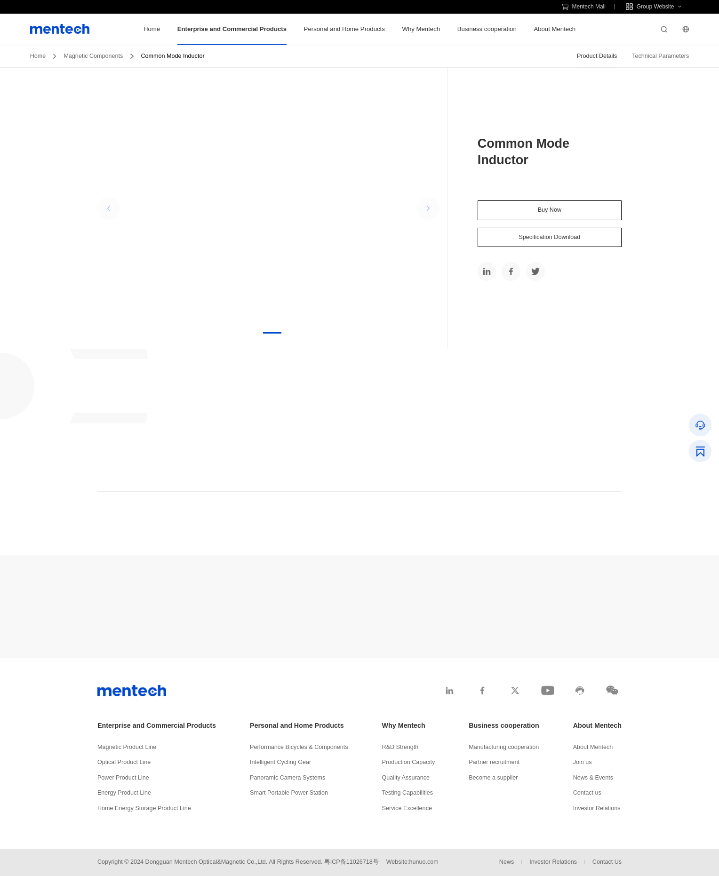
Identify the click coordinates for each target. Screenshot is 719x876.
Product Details (597, 56)
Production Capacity (408, 762)
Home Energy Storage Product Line (144, 808)
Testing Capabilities (407, 792)
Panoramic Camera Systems (287, 777)
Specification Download (549, 237)
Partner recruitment (494, 762)
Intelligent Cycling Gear (280, 762)
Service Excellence (407, 808)
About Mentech (554, 28)
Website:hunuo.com (412, 862)
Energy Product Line (124, 792)
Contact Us (607, 862)
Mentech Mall (583, 6)
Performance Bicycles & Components (299, 747)
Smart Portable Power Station (289, 792)
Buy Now (549, 210)
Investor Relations (597, 808)
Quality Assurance (406, 777)
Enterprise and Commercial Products (232, 28)
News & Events (593, 777)
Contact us (587, 792)
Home (152, 28)
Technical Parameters (660, 56)
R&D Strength (400, 747)
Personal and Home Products (344, 28)
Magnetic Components (93, 56)
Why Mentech (421, 28)
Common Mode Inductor (173, 56)
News (506, 862)
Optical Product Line (124, 762)
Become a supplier (493, 777)
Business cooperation (487, 28)
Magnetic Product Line (126, 747)
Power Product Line (123, 777)
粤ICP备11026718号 (351, 862)
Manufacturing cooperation (504, 747)
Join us (582, 762)
